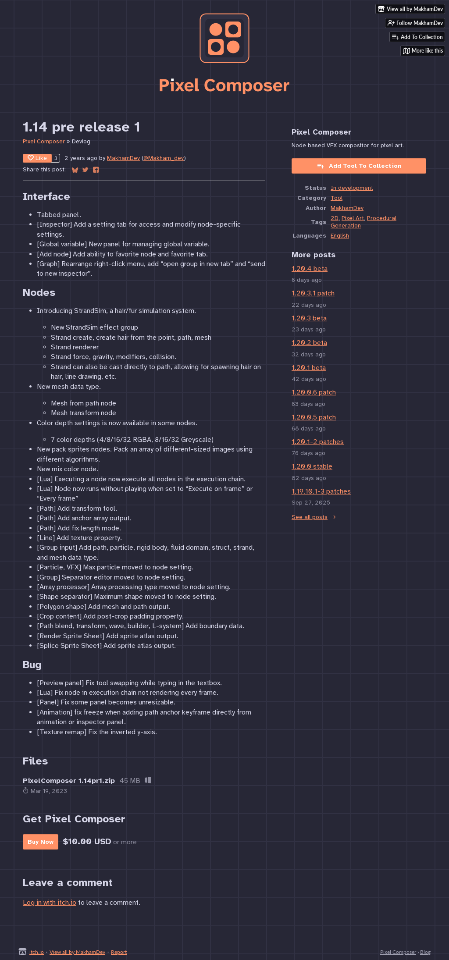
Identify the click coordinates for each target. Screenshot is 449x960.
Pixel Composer (44, 141)
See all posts (310, 517)
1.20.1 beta (309, 367)
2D (335, 218)
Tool (336, 198)
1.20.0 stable (312, 466)
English (340, 235)
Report (119, 952)
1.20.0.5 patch (314, 417)
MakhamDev (123, 158)
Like (37, 158)
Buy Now (40, 842)
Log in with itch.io (49, 902)
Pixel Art (353, 218)
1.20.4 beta (310, 268)
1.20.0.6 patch (314, 392)
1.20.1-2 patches (318, 441)
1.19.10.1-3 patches (321, 491)
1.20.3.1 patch (313, 293)
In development (352, 188)
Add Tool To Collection (359, 166)
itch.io (36, 952)
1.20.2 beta (309, 342)
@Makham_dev (163, 158)
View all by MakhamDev (77, 952)
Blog (425, 952)
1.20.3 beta (309, 318)
